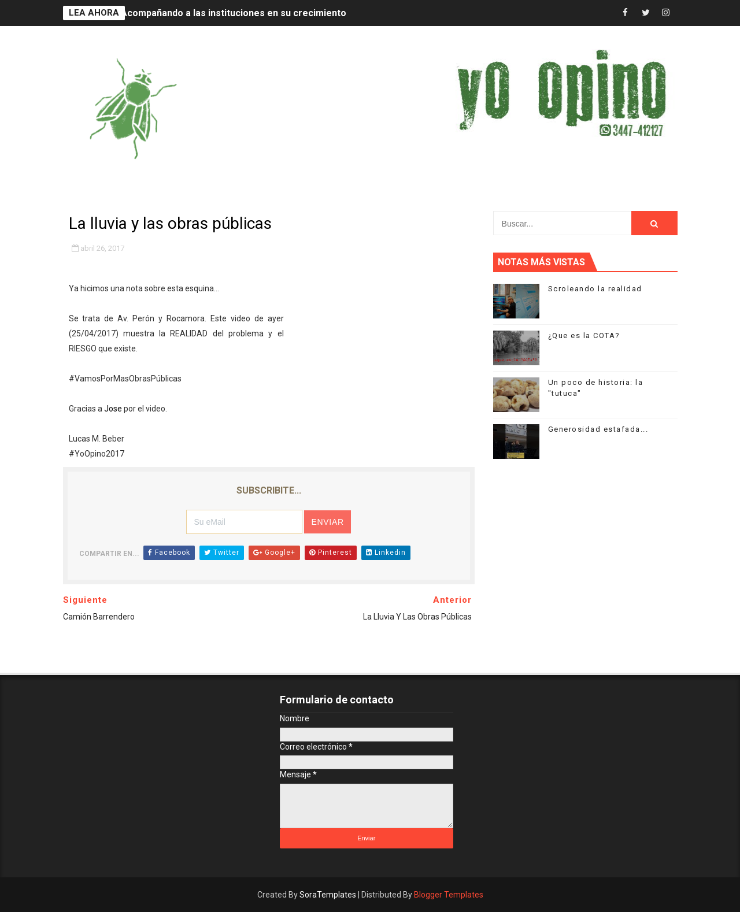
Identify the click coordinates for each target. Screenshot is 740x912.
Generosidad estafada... (598, 429)
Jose (113, 408)
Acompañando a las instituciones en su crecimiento (233, 13)
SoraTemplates (327, 894)
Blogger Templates (448, 894)
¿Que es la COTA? (584, 335)
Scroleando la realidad (595, 288)
